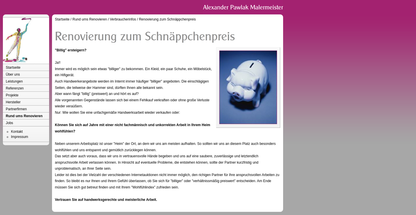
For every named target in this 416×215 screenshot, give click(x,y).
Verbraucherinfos (123, 19)
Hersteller (13, 102)
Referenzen (15, 88)
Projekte (12, 95)
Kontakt (17, 132)
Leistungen (14, 81)
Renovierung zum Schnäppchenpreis (167, 19)
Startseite (13, 68)
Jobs (9, 123)
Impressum (19, 137)
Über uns (13, 74)
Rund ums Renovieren (24, 116)
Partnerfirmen (16, 109)
